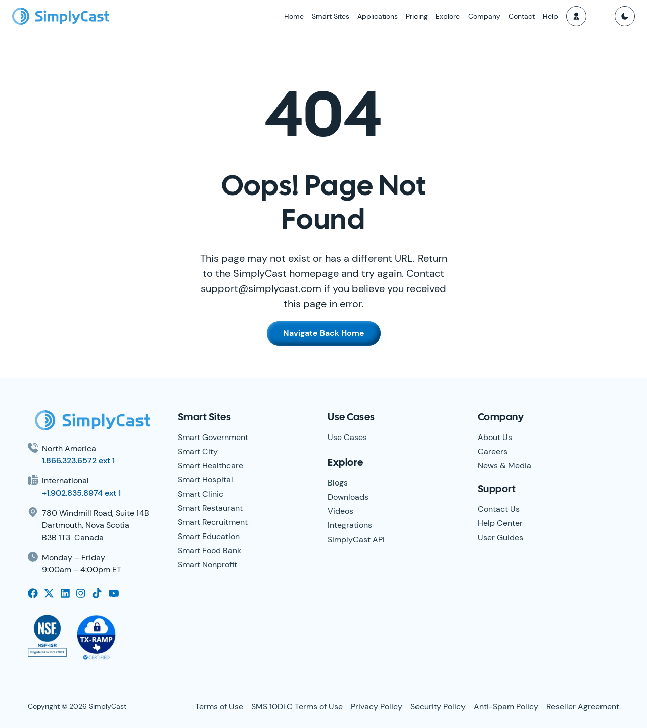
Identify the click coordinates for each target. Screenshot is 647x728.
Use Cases (347, 437)
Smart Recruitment (213, 522)
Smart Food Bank (209, 550)
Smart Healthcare (210, 465)
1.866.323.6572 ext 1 (78, 460)
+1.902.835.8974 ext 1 (81, 493)
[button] (576, 16)
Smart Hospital (205, 479)
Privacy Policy (376, 706)
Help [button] (550, 16)
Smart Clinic (200, 494)
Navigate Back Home (323, 333)
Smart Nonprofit (207, 564)
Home (294, 16)
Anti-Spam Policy (506, 706)
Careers (492, 451)
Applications (377, 16)
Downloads (348, 497)
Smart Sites (330, 16)
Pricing (417, 16)
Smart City (198, 451)
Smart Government (213, 437)
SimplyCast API (356, 539)
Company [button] (484, 16)
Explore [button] (448, 16)
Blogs (338, 482)
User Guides (500, 537)
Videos (340, 511)
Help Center (500, 523)
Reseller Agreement (582, 706)
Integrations (350, 525)
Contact (522, 16)
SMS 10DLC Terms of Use (297, 706)
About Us (495, 437)
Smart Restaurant (210, 508)
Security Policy (438, 706)
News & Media (504, 465)
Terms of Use (219, 706)
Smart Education (209, 536)
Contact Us (499, 509)
